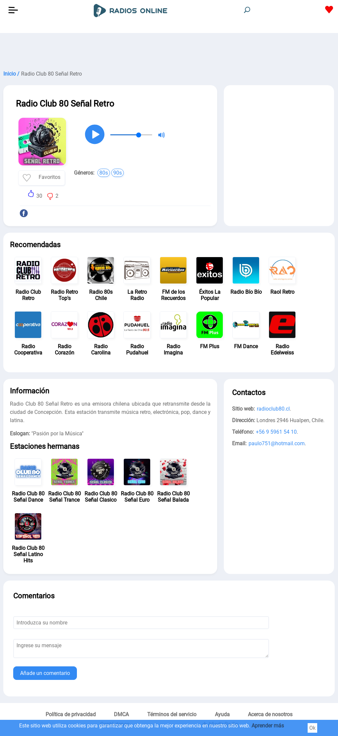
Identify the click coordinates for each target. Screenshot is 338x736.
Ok (312, 728)
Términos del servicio (171, 714)
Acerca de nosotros (270, 714)
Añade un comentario (45, 673)
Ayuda (222, 714)
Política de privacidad (71, 714)
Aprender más (268, 725)
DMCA (121, 714)
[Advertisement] (169, 49)
